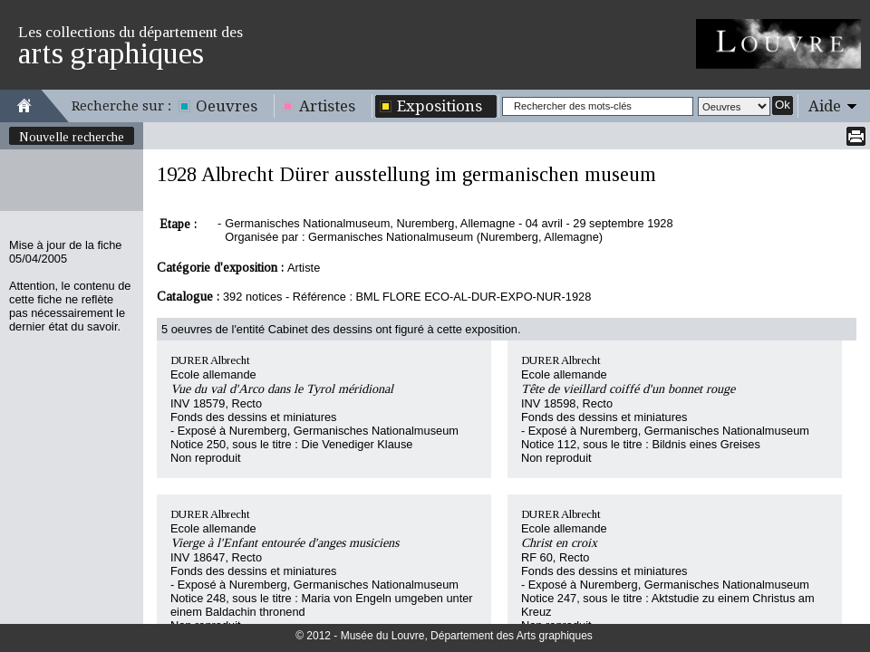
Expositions (439, 106)
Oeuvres (226, 106)
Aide (824, 106)
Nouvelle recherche (71, 136)
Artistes (327, 106)
